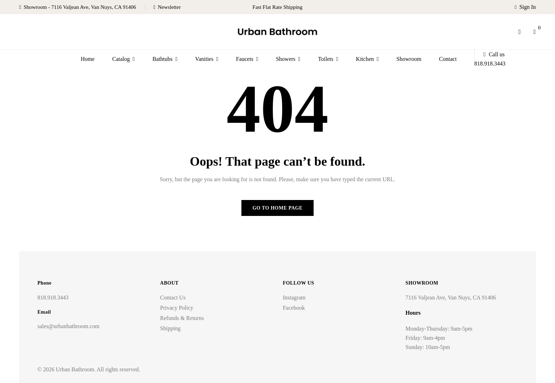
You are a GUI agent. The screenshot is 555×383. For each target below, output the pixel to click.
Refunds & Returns (182, 318)
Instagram (294, 298)
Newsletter (169, 7)
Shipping (170, 328)
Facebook (294, 308)
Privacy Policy (176, 308)
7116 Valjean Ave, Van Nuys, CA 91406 (451, 298)
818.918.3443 (53, 298)
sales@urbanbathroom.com (68, 326)
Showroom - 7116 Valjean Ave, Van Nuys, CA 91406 (80, 7)
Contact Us (172, 298)
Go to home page (277, 208)
